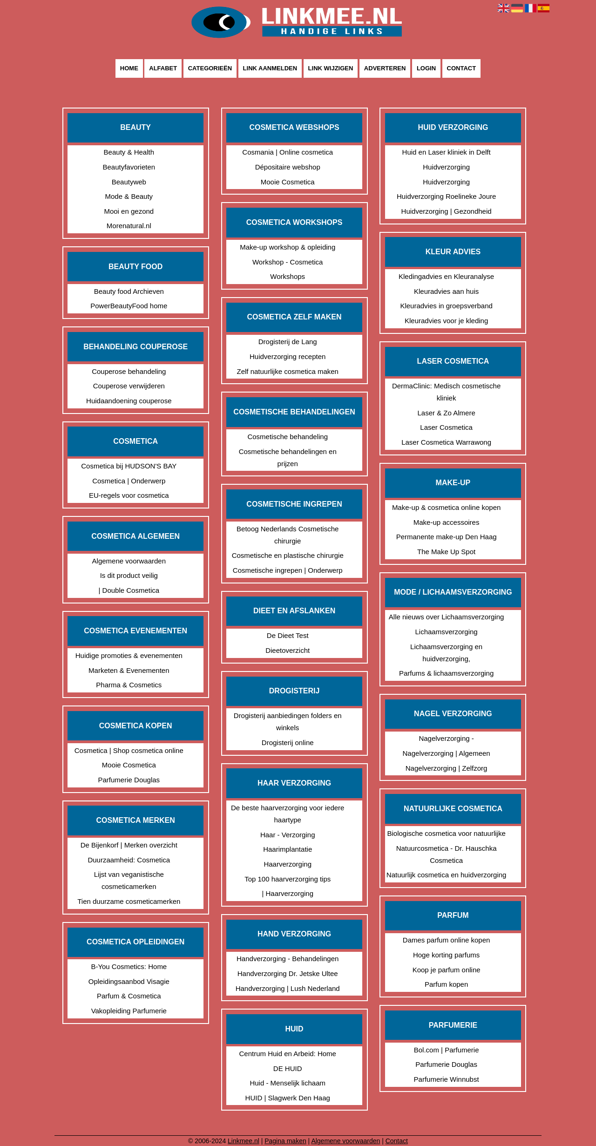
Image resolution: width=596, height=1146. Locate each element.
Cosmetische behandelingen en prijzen (288, 458)
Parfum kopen (446, 984)
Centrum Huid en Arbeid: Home (287, 1054)
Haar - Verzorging (287, 835)
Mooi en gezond (129, 211)
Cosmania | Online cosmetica (287, 152)
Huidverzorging (446, 167)
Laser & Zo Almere (446, 413)
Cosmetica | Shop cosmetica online (128, 750)
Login (426, 68)
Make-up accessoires (446, 522)
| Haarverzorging (287, 893)
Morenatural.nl (129, 226)
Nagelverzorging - (446, 738)
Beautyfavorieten (129, 167)
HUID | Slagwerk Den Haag (287, 1098)
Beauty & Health (129, 152)
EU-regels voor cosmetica (129, 495)
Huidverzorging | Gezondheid (446, 211)
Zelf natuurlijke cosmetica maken (287, 371)
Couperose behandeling (129, 371)
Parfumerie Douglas (129, 780)
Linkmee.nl (243, 1141)
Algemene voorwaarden (129, 561)
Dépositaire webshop (287, 167)
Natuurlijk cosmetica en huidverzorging (446, 875)
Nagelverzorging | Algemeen (446, 753)
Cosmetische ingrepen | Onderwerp (288, 570)
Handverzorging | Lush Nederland (288, 988)
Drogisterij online (288, 742)
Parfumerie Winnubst (446, 1079)
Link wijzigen (330, 68)
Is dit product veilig (129, 575)
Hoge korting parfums (446, 955)
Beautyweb (129, 182)
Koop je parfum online (447, 970)
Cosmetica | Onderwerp (128, 481)
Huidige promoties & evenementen (129, 655)
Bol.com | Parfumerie (446, 1050)
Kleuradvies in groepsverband (446, 306)
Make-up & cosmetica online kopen (446, 507)
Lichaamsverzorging (446, 632)
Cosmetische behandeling (287, 437)
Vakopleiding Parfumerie (129, 1011)
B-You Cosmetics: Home (129, 966)
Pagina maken (285, 1141)
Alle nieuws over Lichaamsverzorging (446, 617)
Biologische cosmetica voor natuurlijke (446, 833)
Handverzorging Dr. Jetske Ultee (287, 973)
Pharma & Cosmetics (129, 685)
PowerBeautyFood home (128, 306)
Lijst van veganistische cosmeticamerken (129, 880)
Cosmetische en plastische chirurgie (288, 555)
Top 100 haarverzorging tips (287, 879)
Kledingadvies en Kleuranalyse (446, 276)
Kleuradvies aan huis (446, 291)
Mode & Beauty (129, 196)
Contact (461, 68)
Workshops (287, 276)
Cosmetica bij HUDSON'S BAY (128, 466)
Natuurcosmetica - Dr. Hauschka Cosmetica (446, 854)
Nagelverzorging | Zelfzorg (447, 768)
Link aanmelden (270, 68)
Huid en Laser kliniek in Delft (446, 152)
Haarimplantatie (287, 849)
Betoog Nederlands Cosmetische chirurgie (288, 535)
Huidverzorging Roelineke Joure (446, 196)
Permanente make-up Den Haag (446, 537)
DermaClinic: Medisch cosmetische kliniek (446, 392)
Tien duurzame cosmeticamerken (128, 901)
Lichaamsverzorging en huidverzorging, (446, 653)
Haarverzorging (288, 864)
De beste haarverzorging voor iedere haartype (287, 814)
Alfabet (163, 68)
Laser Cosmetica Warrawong (446, 442)
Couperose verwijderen (129, 386)
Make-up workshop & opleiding (287, 247)
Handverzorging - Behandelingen (288, 959)
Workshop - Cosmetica (287, 262)
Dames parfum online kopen (446, 940)
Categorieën (210, 68)
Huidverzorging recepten (287, 356)
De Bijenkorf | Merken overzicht (129, 845)
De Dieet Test (288, 635)
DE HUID (287, 1068)
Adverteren (385, 68)
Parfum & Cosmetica (129, 996)
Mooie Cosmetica (129, 765)
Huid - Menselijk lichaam (287, 1083)
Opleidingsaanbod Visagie (128, 981)
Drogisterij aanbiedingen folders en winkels (288, 722)
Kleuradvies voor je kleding (446, 321)
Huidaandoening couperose (128, 401)
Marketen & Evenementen (128, 670)
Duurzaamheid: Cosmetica (129, 860)
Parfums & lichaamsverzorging (446, 673)
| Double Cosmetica (128, 590)
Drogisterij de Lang (287, 342)
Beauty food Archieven (129, 291)
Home (129, 68)
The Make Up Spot (446, 552)
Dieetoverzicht (287, 650)
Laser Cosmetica (446, 427)
